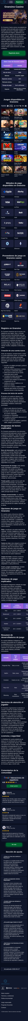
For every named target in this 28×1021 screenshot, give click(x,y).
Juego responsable (6, 1002)
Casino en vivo (12, 106)
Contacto (3, 1007)
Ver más (14, 844)
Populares (5, 106)
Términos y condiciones (7, 995)
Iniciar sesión (11, 2)
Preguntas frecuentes (7, 1005)
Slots (24, 106)
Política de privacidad (7, 998)
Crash (18, 106)
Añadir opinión (14, 786)
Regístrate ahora (14, 53)
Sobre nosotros (5, 993)
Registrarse (19, 2)
